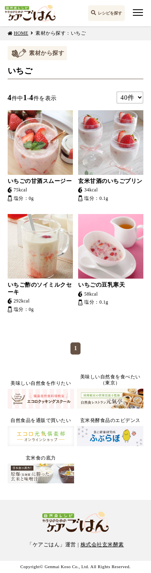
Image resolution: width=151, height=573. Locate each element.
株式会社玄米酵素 (102, 545)
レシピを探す (110, 13)
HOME (21, 33)
